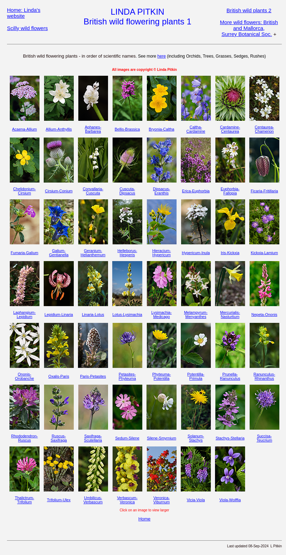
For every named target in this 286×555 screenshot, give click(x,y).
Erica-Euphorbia (196, 191)
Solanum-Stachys (195, 438)
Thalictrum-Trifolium (24, 500)
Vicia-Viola (196, 500)
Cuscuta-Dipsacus (127, 191)
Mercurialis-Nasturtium (230, 314)
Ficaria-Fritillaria (264, 191)
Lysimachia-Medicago (161, 314)
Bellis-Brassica (127, 129)
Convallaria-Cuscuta (93, 191)
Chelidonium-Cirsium (24, 191)
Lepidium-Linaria (58, 314)
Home (144, 518)
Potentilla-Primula (196, 376)
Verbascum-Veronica (127, 500)
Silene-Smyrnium (161, 438)
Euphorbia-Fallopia (230, 191)
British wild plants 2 (249, 10)
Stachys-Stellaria (230, 438)
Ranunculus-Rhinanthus (264, 376)
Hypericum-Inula (196, 253)
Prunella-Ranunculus (230, 376)
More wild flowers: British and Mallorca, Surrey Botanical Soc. (249, 28)
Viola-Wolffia (230, 500)
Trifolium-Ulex (58, 500)
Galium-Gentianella (59, 253)
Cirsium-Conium (59, 191)
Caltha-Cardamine (195, 129)
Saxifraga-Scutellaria (93, 438)
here (161, 56)
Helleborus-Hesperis (127, 253)
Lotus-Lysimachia (127, 314)
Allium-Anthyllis (59, 129)
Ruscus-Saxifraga (59, 438)
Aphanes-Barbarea (93, 129)
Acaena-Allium (24, 129)
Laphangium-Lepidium (24, 314)
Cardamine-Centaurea (230, 129)
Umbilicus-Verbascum (92, 500)
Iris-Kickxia (230, 253)
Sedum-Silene (127, 438)
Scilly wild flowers (27, 28)
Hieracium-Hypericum (161, 253)
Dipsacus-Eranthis (161, 191)
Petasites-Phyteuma (127, 376)
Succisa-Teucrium (264, 438)
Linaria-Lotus (93, 314)
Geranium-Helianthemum (93, 253)
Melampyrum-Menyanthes (195, 314)
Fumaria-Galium (24, 253)
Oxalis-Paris (58, 376)
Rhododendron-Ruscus (24, 438)
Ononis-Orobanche (24, 376)
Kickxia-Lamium (264, 253)
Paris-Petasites (93, 376)
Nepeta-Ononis (264, 314)
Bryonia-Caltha (161, 129)
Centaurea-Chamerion (264, 129)
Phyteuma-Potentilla (161, 376)
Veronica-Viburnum (161, 500)
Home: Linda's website (23, 13)
